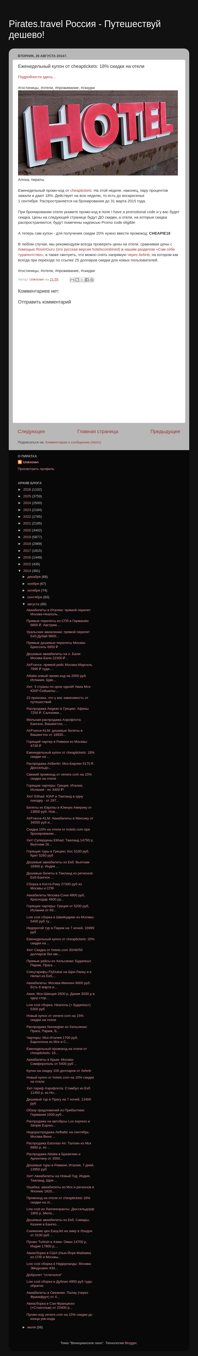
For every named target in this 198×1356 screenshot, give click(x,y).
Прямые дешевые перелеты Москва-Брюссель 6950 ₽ (56, 645)
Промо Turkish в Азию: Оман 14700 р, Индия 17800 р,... (57, 1244)
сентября (35, 597)
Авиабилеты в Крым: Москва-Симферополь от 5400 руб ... (52, 1062)
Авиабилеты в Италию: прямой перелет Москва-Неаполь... (59, 612)
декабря (34, 577)
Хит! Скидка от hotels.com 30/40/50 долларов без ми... (55, 952)
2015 (27, 564)
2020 (27, 530)
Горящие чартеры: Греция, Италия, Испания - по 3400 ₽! (55, 788)
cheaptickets (81, 190)
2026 (27, 489)
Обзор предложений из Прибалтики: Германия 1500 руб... (56, 1112)
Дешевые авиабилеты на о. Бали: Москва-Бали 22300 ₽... (54, 656)
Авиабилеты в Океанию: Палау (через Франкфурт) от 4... (57, 1295)
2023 (27, 510)
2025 (27, 496)
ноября (33, 584)
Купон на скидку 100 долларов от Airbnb (59, 1071)
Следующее (31, 431)
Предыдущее (165, 431)
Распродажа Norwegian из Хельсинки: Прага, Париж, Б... (57, 1029)
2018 (27, 544)
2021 (27, 523)
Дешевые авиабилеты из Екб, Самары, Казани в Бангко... (58, 1222)
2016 (27, 557)
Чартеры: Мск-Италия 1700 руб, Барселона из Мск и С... (52, 1040)
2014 (27, 571)
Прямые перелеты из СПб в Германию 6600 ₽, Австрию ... (58, 623)
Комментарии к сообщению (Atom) (73, 442)
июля (32, 1327)
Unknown (31, 462)
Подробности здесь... (37, 77)
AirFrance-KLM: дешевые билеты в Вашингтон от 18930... (54, 733)
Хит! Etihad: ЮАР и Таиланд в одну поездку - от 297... (55, 798)
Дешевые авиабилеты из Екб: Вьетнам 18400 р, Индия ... (58, 864)
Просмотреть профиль (36, 469)
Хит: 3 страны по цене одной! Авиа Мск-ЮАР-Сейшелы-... (59, 689)
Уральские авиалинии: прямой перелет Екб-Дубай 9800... (58, 634)
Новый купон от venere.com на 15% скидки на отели (55, 1018)
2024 (27, 503)
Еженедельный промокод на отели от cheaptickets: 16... (57, 1051)
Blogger (131, 1343)
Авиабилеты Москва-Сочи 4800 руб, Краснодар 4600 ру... (56, 897)
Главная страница (97, 431)
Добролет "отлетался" (44, 1275)
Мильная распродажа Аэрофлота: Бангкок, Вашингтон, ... (54, 722)
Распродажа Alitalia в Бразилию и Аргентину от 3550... (53, 1156)
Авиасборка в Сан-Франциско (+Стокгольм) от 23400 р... (51, 1306)
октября (34, 590)
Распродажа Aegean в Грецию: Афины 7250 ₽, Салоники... (58, 711)
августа (33, 604)
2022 (27, 517)
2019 (27, 537)
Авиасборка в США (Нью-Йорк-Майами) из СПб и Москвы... (59, 1255)
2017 (27, 551)
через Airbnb (138, 255)
